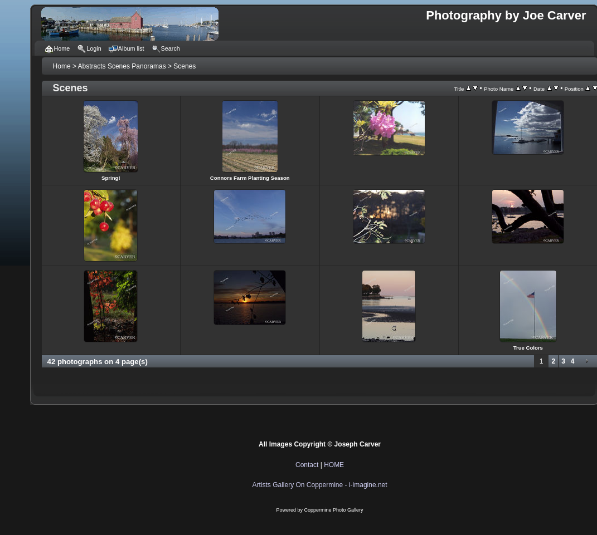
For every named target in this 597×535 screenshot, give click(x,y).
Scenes (184, 66)
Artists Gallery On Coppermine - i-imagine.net (320, 485)
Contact (306, 465)
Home (62, 66)
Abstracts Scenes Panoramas (122, 66)
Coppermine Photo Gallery (333, 510)
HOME (334, 465)
